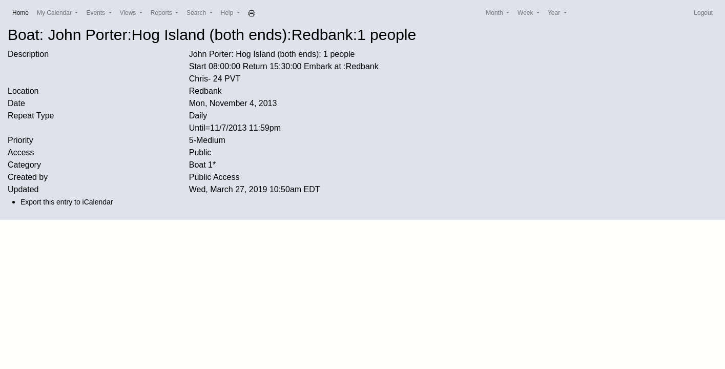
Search (197, 12)
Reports (162, 12)
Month (495, 12)
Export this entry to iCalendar (66, 202)
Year (555, 12)
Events (96, 12)
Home (22, 12)
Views (129, 12)
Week (526, 12)
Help (228, 12)
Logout (703, 12)
